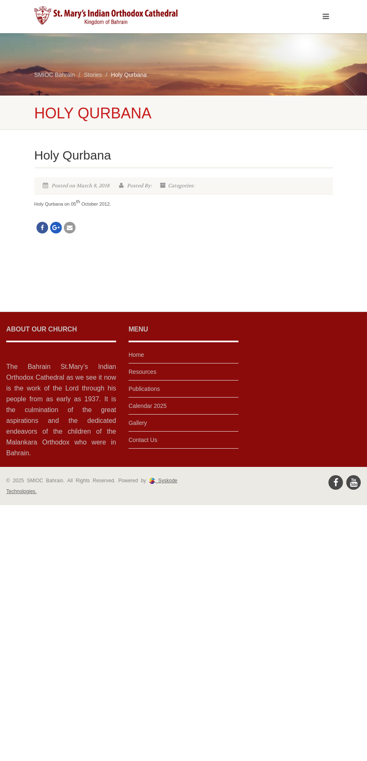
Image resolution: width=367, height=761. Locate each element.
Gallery (138, 423)
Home (136, 354)
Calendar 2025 (148, 406)
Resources (142, 371)
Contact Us (143, 440)
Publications (144, 388)
